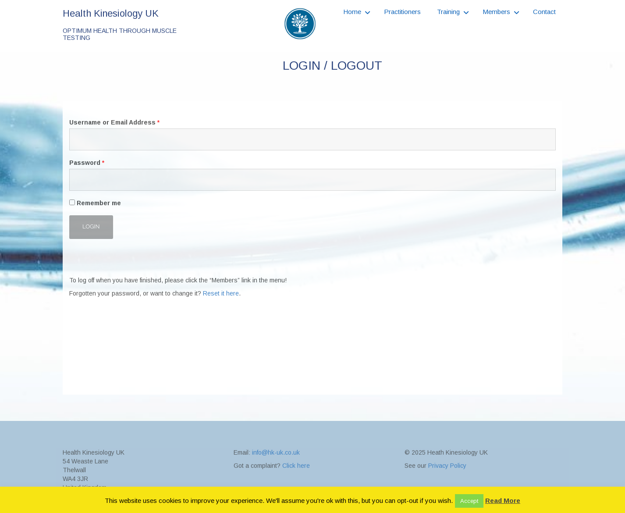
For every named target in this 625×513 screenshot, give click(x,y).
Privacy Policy (447, 483)
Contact (544, 11)
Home (352, 11)
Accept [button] (469, 501)
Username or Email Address (114, 122)
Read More (502, 500)
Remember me (95, 203)
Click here (296, 483)
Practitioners (402, 11)
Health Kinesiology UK (111, 13)
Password (86, 162)
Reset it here (221, 293)
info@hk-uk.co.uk (276, 470)
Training (448, 11)
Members (496, 11)
